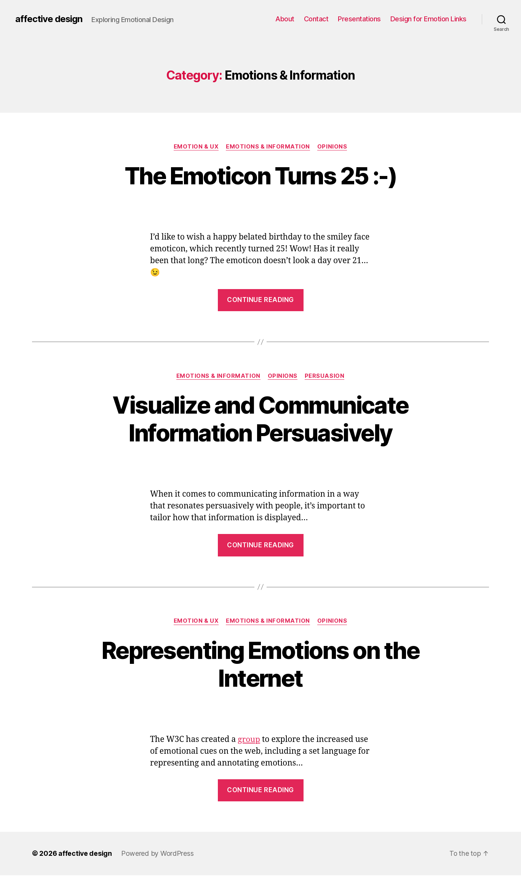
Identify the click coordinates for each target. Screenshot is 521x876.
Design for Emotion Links (428, 19)
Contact (316, 19)
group (249, 740)
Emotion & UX (196, 146)
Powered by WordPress (157, 854)
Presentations (359, 19)
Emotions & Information (268, 146)
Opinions (333, 146)
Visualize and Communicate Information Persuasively (260, 419)
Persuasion (325, 376)
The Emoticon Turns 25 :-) (260, 175)
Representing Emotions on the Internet (260, 664)
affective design (49, 19)
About (284, 19)
